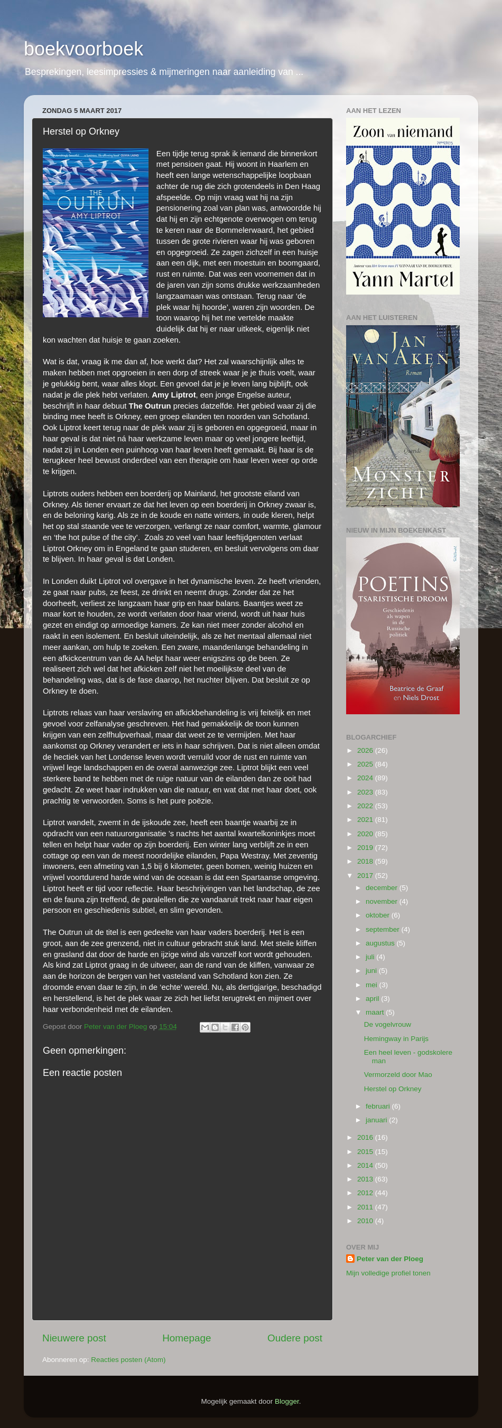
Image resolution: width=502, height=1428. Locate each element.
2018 (366, 861)
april (373, 999)
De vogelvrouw (387, 1024)
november (382, 901)
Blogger (287, 1401)
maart (376, 1012)
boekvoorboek (83, 49)
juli (371, 957)
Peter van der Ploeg (390, 1259)
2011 (366, 1207)
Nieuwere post (74, 1338)
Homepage (186, 1338)
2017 (366, 876)
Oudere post (294, 1338)
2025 (366, 764)
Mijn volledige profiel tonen (388, 1273)
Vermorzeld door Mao (398, 1075)
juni (372, 971)
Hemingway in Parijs (396, 1039)
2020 (366, 834)
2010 (366, 1221)
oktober (379, 915)
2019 (366, 848)
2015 (366, 1152)
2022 (366, 806)
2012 (366, 1193)
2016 (366, 1137)
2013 (366, 1179)
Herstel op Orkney (393, 1089)
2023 (366, 792)
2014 (366, 1165)
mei (372, 985)
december (382, 888)
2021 (366, 820)
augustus (381, 943)
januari (377, 1120)
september (384, 929)
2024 (366, 778)
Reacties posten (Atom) (128, 1360)
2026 (366, 750)
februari (379, 1106)
